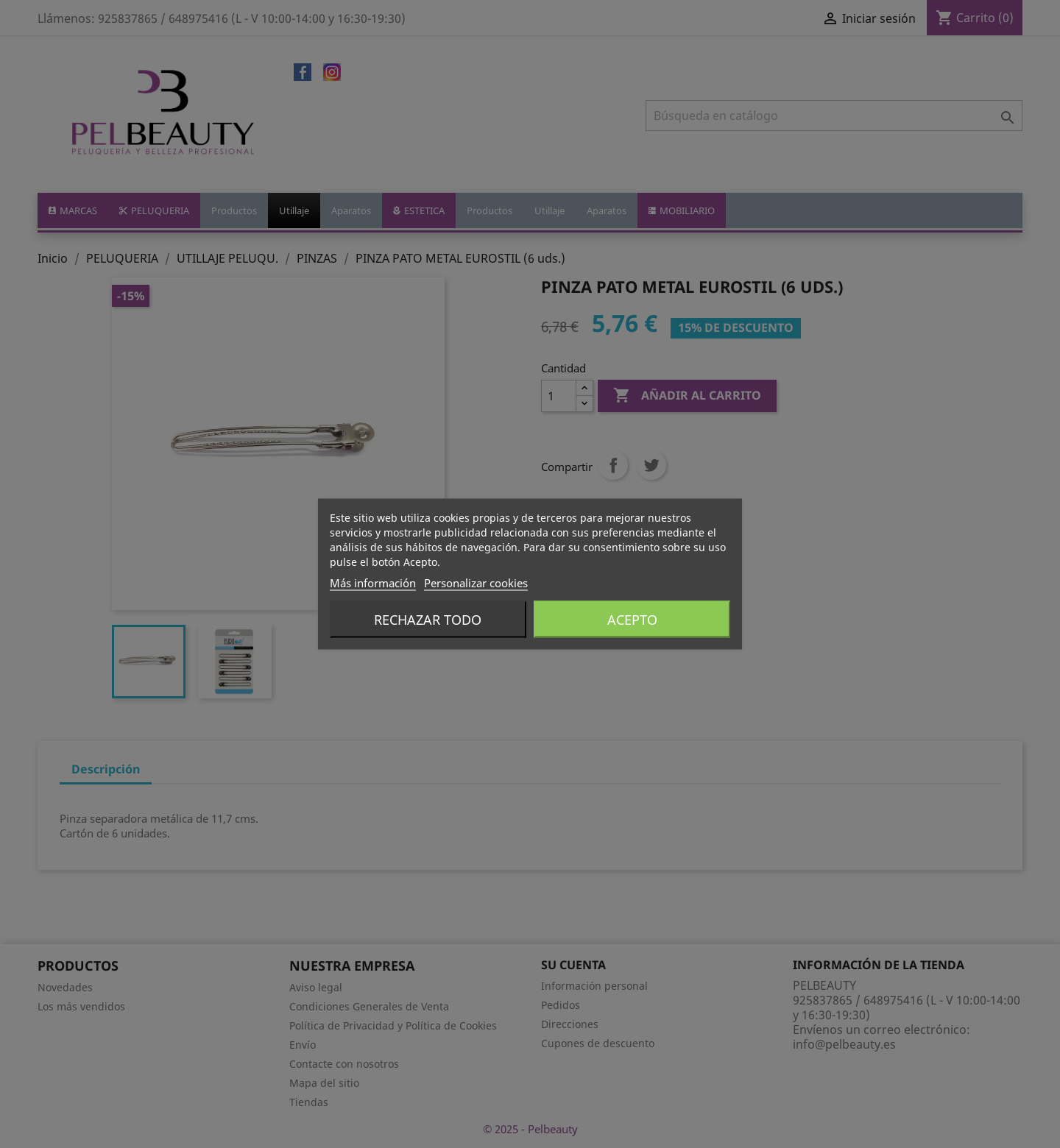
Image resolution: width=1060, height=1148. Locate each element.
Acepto (632, 619)
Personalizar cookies (476, 582)
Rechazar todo (427, 619)
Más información (373, 582)
